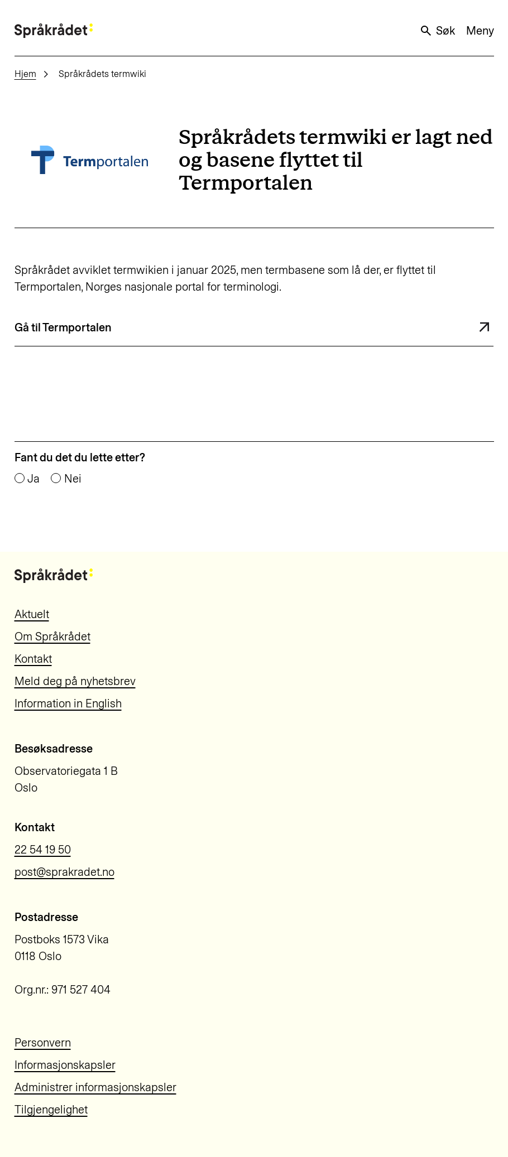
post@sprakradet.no (64, 872)
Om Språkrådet (52, 636)
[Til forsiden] (54, 30)
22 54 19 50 (43, 849)
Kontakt (33, 659)
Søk (437, 30)
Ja (33, 479)
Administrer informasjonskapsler (95, 1087)
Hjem (25, 74)
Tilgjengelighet (51, 1109)
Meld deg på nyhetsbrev (75, 681)
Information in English (68, 703)
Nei (73, 479)
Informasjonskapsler (65, 1065)
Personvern (43, 1042)
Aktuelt (32, 614)
